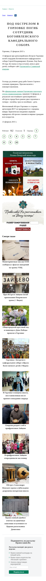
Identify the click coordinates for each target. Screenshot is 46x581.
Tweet (3, 15)
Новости (11, 9)
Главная (4, 9)
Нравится (10, 15)
